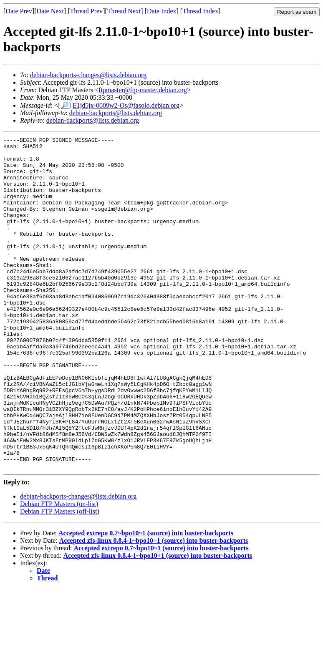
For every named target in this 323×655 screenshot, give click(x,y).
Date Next (50, 11)
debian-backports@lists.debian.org (115, 112)
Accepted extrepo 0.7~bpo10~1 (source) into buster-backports (145, 599)
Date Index (162, 11)
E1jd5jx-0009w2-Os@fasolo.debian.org (126, 105)
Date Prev (18, 11)
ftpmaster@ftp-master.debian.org (142, 89)
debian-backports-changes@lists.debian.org (88, 74)
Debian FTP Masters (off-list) (59, 577)
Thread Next (124, 11)
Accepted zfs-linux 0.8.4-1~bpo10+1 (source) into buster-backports (153, 606)
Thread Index (200, 11)
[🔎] (64, 105)
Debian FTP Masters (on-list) (59, 570)
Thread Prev (86, 11)
